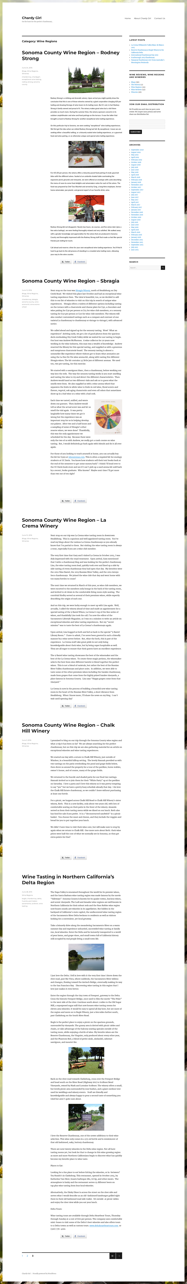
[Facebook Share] (80, 261)
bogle (24, 898)
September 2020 (137, 150)
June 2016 (135, 225)
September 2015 (137, 245)
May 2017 (134, 200)
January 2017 (136, 210)
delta (39, 898)
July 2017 (134, 195)
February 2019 (136, 160)
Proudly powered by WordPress (44, 1274)
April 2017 (135, 202)
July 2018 (134, 167)
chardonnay (26, 77)
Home (128, 18)
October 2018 (136, 162)
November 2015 (137, 242)
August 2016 (136, 220)
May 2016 (134, 227)
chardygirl (36, 77)
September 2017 (137, 190)
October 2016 (136, 217)
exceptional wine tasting (31, 79)
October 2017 (136, 187)
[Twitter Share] (66, 261)
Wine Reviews (136, 90)
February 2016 (136, 235)
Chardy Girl (31, 18)
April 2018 (135, 175)
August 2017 (135, 192)
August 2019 (136, 152)
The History (135, 85)
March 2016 (135, 232)
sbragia (35, 299)
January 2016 (136, 237)
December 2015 (137, 240)
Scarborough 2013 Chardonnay (143, 58)
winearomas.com (76, 457)
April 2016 (135, 230)
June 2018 (135, 170)
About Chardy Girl (142, 18)
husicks (25, 901)
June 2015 (135, 250)
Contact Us (159, 18)
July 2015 (134, 247)
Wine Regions (32, 71)
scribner (35, 903)
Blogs (24, 71)
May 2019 (134, 155)
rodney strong (27, 82)
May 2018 (134, 172)
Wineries (25, 73)
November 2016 (137, 215)
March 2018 (135, 177)
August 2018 (135, 165)
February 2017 (136, 207)
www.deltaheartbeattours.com (104, 1225)
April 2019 (135, 157)
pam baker (33, 901)
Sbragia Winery (83, 290)
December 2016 (137, 212)
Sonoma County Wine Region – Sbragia (70, 281)
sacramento (26, 903)
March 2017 (135, 205)
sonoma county (28, 302)
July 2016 (134, 222)
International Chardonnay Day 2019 (144, 55)
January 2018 (136, 182)
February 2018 (136, 180)
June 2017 (135, 197)
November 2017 (137, 185)
